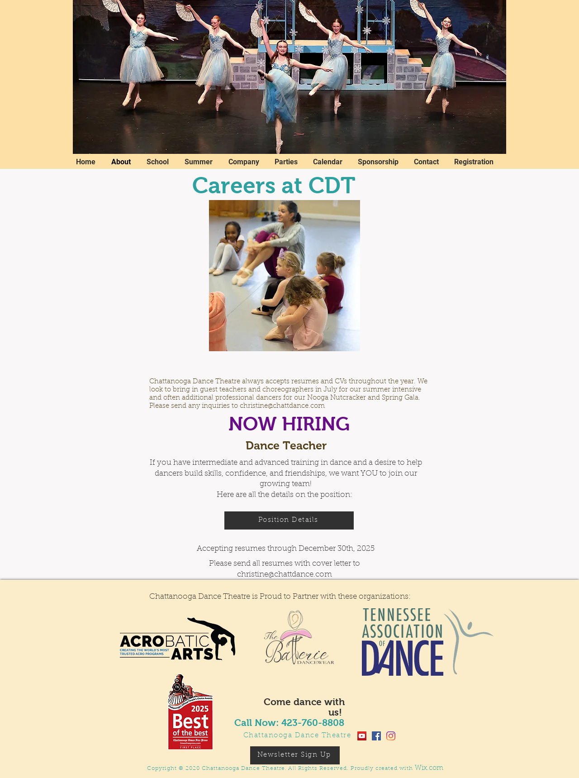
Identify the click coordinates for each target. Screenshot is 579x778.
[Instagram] (390, 735)
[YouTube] (361, 735)
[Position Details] (289, 520)
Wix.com (429, 768)
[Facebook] (376, 735)
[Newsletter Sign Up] (295, 755)
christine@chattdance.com (282, 406)
